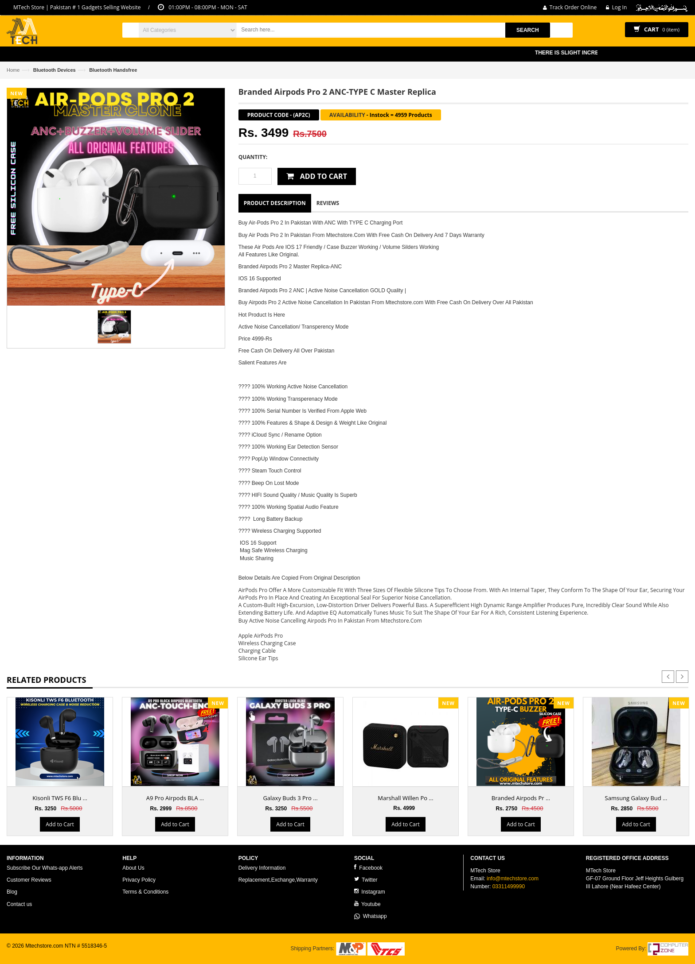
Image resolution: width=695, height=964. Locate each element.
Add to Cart (60, 824)
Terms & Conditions (145, 892)
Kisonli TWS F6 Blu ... (59, 798)
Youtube (367, 904)
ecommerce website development (46, 953)
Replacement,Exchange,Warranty (278, 880)
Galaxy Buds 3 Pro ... (290, 798)
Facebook (368, 867)
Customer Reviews (29, 880)
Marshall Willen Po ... (405, 798)
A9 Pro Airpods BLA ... (175, 798)
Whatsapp (370, 916)
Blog (12, 892)
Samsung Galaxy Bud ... (636, 798)
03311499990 (508, 886)
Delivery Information (262, 868)
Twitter (365, 879)
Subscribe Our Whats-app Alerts (44, 868)
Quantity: (252, 157)
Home (13, 70)
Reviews (327, 203)
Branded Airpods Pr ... (521, 798)
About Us (133, 868)
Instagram (369, 891)
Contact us (19, 904)
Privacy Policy (139, 880)
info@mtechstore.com (513, 878)
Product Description (275, 203)
